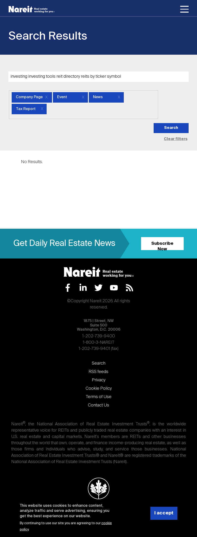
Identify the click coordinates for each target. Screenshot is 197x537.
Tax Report (26, 109)
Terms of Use (98, 397)
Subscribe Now (162, 246)
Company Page (29, 97)
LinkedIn (83, 288)
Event (62, 97)
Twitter (98, 288)
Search (98, 363)
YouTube (114, 288)
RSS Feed (129, 288)
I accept (163, 513)
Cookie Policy (99, 388)
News (98, 97)
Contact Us (98, 405)
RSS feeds (98, 372)
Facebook (68, 288)
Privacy (98, 380)
